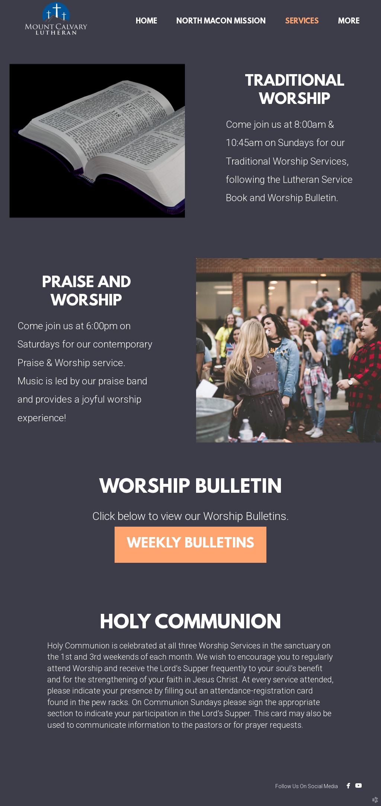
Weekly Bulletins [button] (190, 544)
